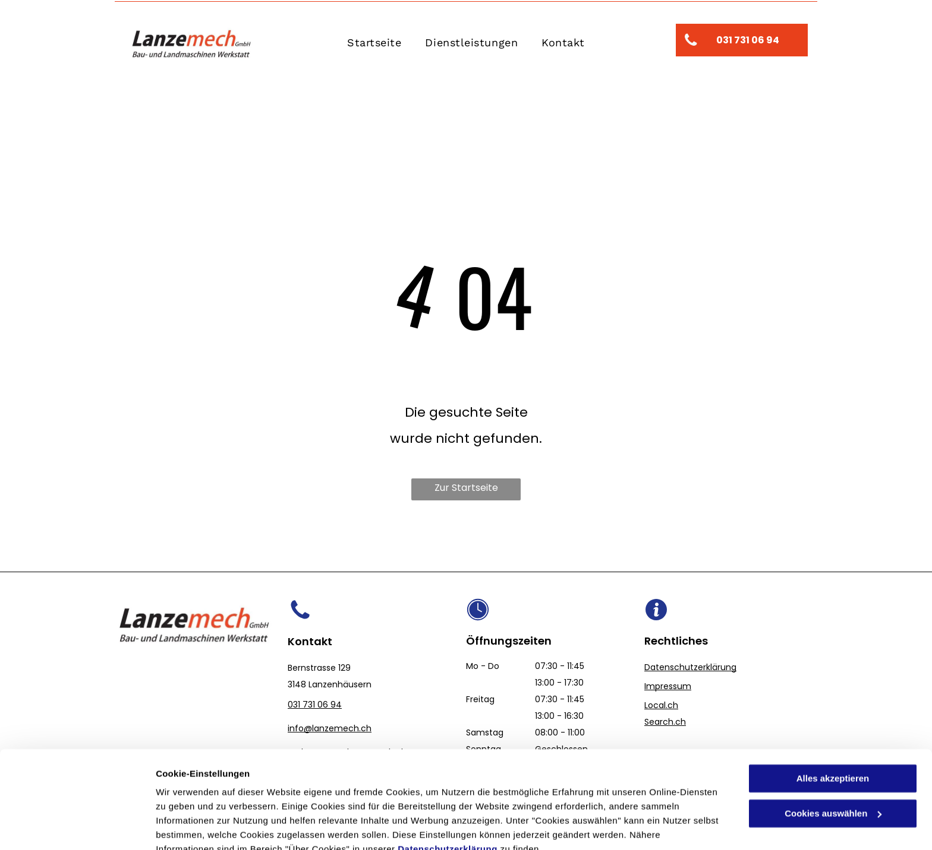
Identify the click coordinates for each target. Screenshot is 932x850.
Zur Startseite (466, 487)
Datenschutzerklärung (448, 794)
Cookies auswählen (198, 827)
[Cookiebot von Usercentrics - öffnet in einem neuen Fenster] (77, 827)
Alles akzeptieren (833, 723)
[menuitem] (374, 42)
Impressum (667, 686)
